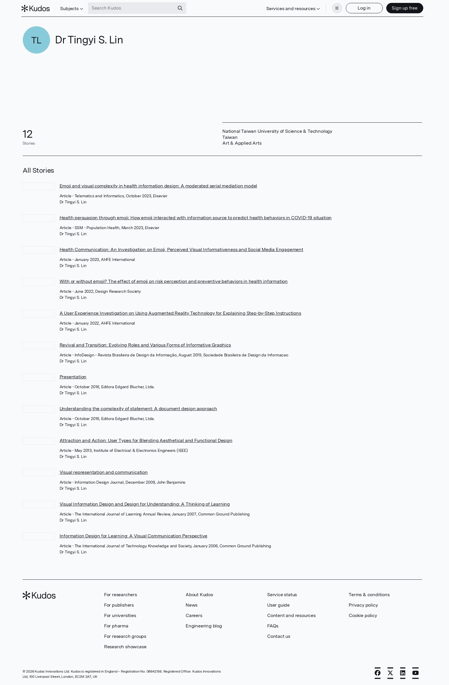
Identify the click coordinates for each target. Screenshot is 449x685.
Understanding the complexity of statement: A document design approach (138, 408)
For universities (120, 615)
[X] (390, 672)
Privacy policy (363, 604)
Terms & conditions (369, 594)
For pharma (116, 625)
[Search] (181, 8)
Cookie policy (363, 615)
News (191, 604)
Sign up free (404, 8)
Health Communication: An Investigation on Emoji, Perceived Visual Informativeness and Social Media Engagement (181, 249)
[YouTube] (415, 672)
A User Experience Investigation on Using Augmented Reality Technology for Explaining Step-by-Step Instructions (180, 312)
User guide (278, 604)
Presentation (73, 376)
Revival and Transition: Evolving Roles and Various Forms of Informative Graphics (145, 344)
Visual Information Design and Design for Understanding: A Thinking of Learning (145, 503)
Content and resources (291, 615)
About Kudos (199, 594)
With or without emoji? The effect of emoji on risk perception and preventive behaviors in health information (174, 280)
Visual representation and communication (104, 471)
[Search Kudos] (132, 8)
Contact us (278, 635)
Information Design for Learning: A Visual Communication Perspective (134, 535)
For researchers (120, 594)
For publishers (119, 604)
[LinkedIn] (402, 672)
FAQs (272, 625)
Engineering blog (204, 625)
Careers (194, 615)
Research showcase (125, 646)
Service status (282, 594)
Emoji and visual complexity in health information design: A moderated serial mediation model (158, 185)
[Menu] (336, 8)
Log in (363, 8)
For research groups (125, 635)
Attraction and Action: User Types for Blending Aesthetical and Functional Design (146, 440)
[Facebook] (377, 672)
